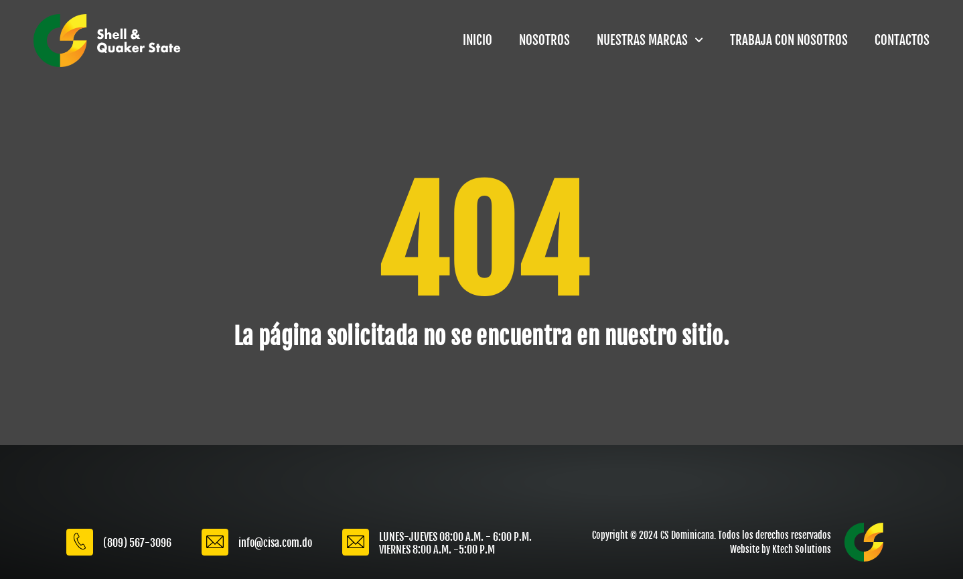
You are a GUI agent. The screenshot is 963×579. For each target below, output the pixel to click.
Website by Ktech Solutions (780, 549)
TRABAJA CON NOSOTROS (789, 40)
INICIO (477, 40)
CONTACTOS (902, 40)
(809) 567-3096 (137, 543)
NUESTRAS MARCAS (650, 40)
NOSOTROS (544, 40)
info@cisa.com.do (275, 543)
